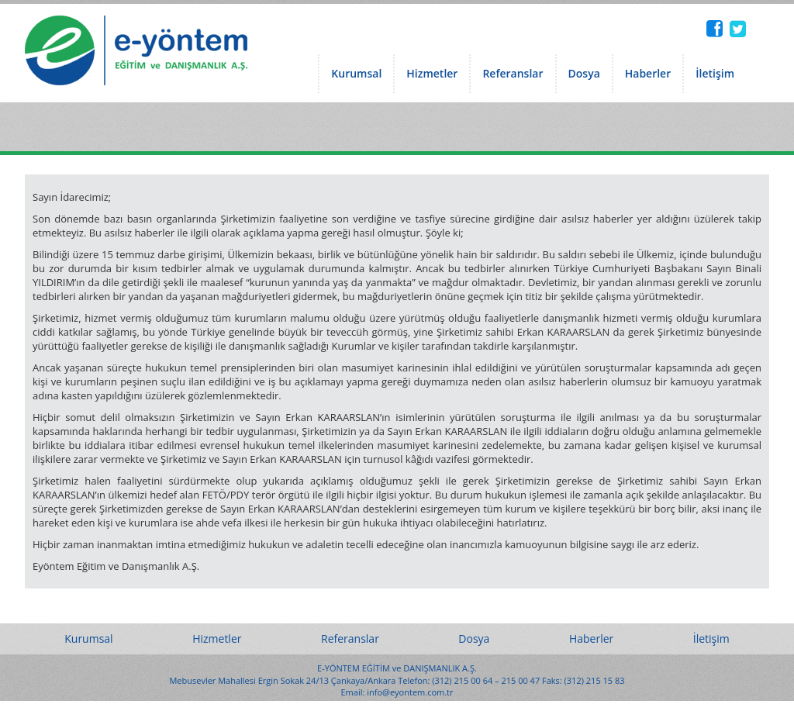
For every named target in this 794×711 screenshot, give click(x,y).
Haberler (648, 73)
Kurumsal (356, 73)
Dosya (584, 73)
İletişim (715, 73)
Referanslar (512, 73)
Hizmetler (431, 73)
